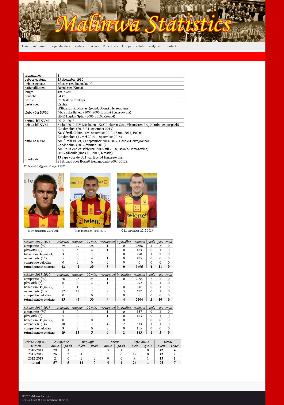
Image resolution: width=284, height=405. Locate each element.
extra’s (140, 46)
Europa (126, 46)
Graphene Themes (57, 399)
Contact (170, 46)
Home (24, 46)
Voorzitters (110, 46)
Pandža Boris (43, 56)
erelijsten (155, 46)
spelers (79, 46)
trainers (93, 46)
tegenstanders (60, 46)
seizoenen (39, 46)
